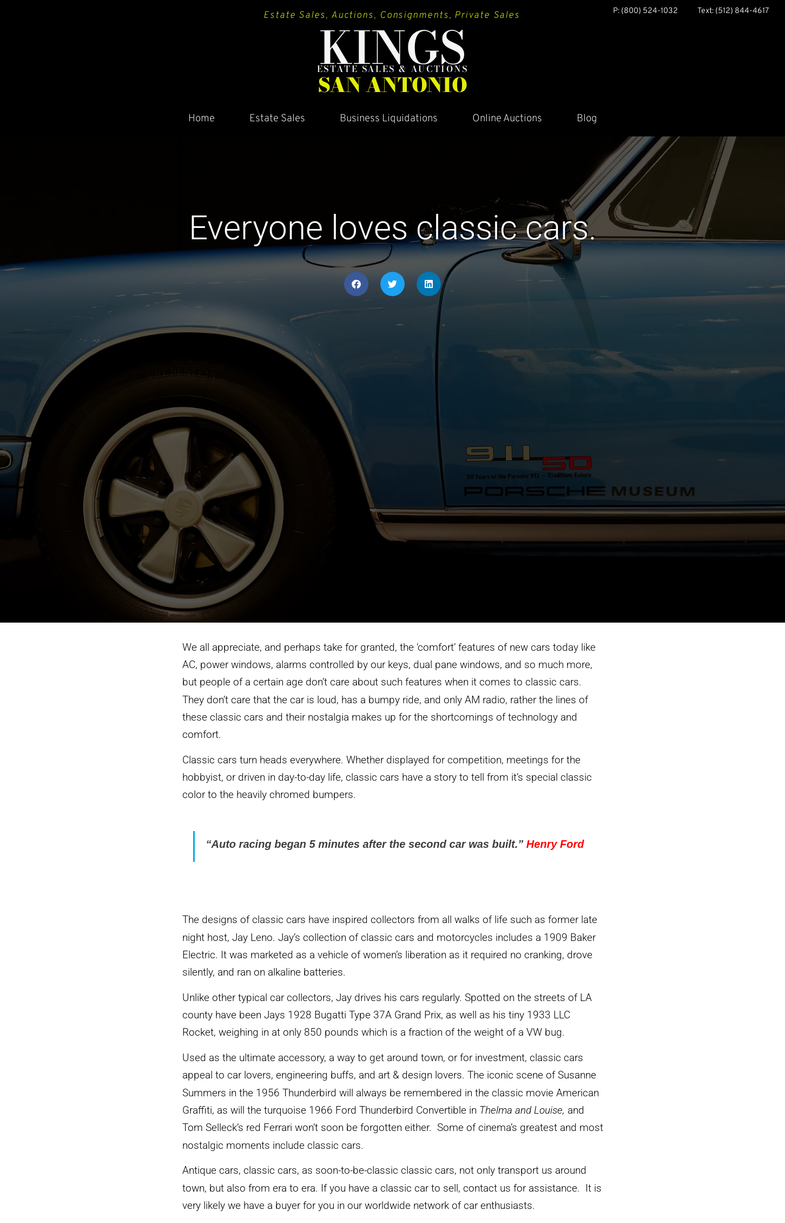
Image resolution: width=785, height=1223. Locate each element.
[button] (356, 284)
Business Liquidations (389, 118)
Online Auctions (507, 118)
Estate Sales (277, 118)
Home (201, 118)
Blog (587, 118)
